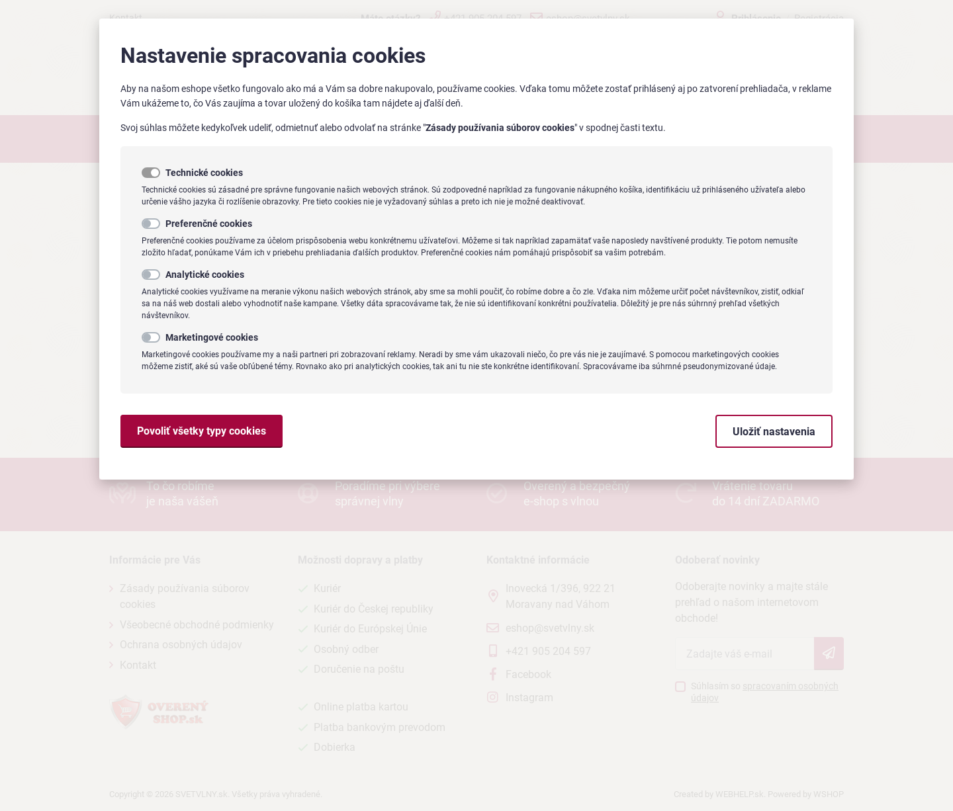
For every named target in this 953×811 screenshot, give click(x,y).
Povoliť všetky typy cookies (201, 431)
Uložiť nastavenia (774, 431)
